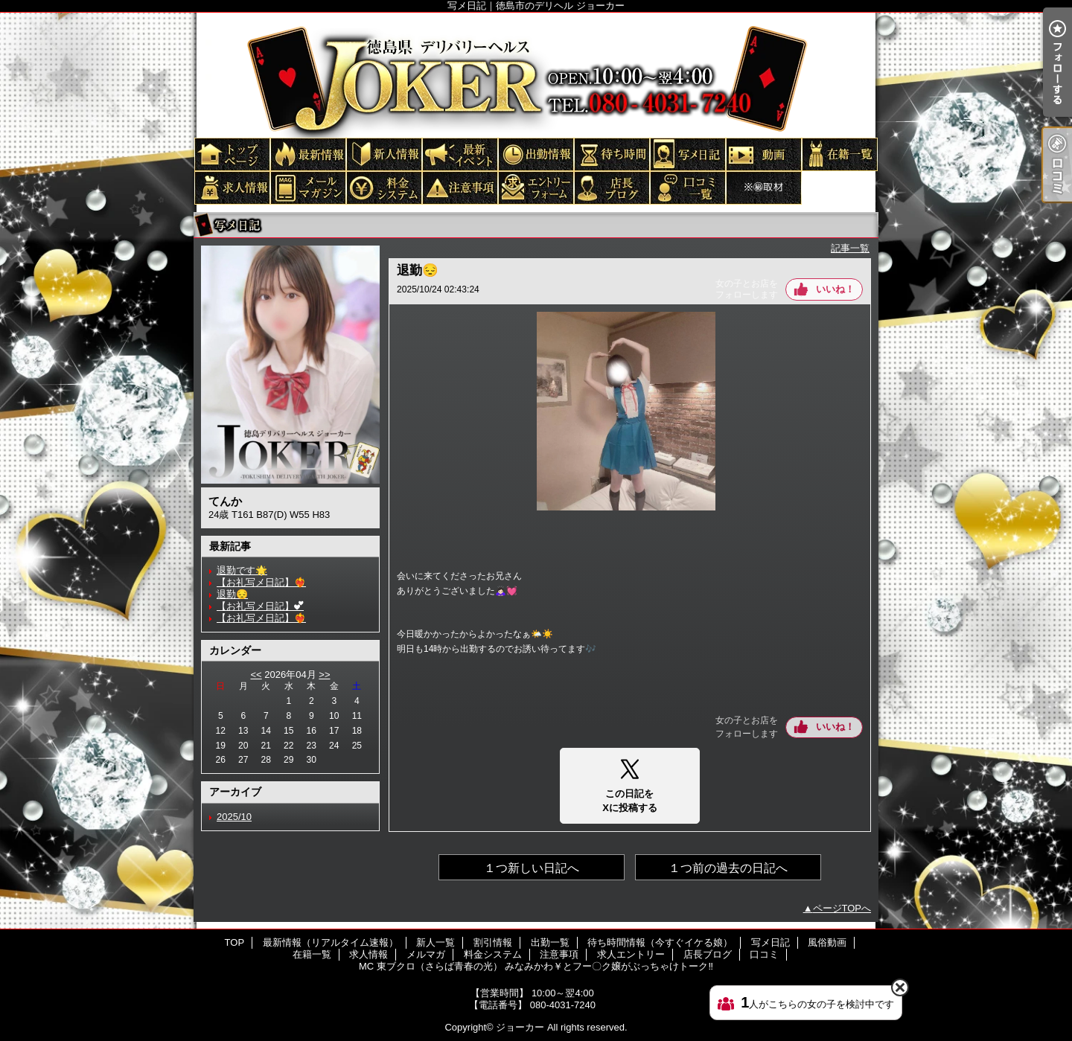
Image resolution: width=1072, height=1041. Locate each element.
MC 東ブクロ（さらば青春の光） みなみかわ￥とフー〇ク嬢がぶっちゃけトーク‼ (763, 187)
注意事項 (459, 187)
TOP (231, 154)
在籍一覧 (839, 154)
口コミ (687, 187)
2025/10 (234, 816)
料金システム (383, 187)
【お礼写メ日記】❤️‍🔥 (261, 582)
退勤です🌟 (242, 570)
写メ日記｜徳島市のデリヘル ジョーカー (536, 74)
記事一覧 (850, 248)
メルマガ (307, 187)
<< (255, 674)
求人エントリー (535, 187)
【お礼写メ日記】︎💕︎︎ (260, 606)
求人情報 (231, 187)
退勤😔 (232, 594)
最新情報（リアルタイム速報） (307, 154)
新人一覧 (383, 154)
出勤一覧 (535, 154)
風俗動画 (763, 154)
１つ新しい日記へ (531, 868)
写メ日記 (687, 154)
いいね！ (835, 289)
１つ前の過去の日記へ (728, 868)
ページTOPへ (842, 908)
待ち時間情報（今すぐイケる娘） (611, 154)
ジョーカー (520, 1027)
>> (324, 674)
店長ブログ (611, 187)
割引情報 (459, 154)
